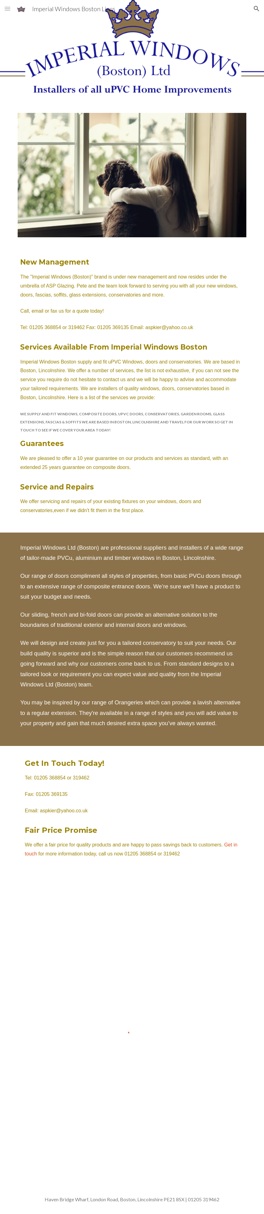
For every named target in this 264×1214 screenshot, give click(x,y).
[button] (7, 8)
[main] (132, 388)
